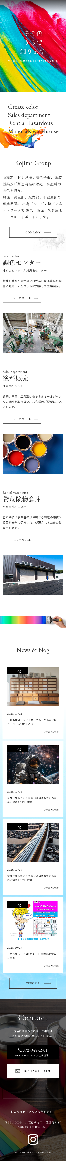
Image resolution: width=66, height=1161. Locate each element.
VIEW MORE (25, 298)
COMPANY (38, 232)
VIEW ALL (38, 983)
